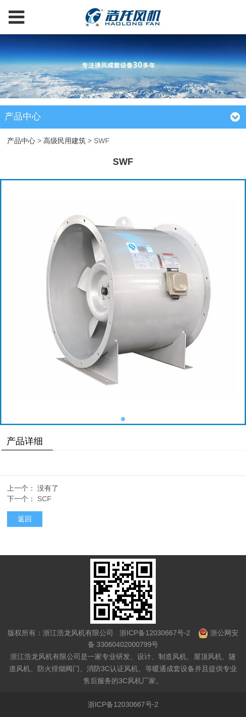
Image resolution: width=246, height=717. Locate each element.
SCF (44, 499)
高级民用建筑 (64, 141)
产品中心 (21, 141)
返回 (25, 519)
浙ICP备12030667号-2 (153, 633)
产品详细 (25, 441)
